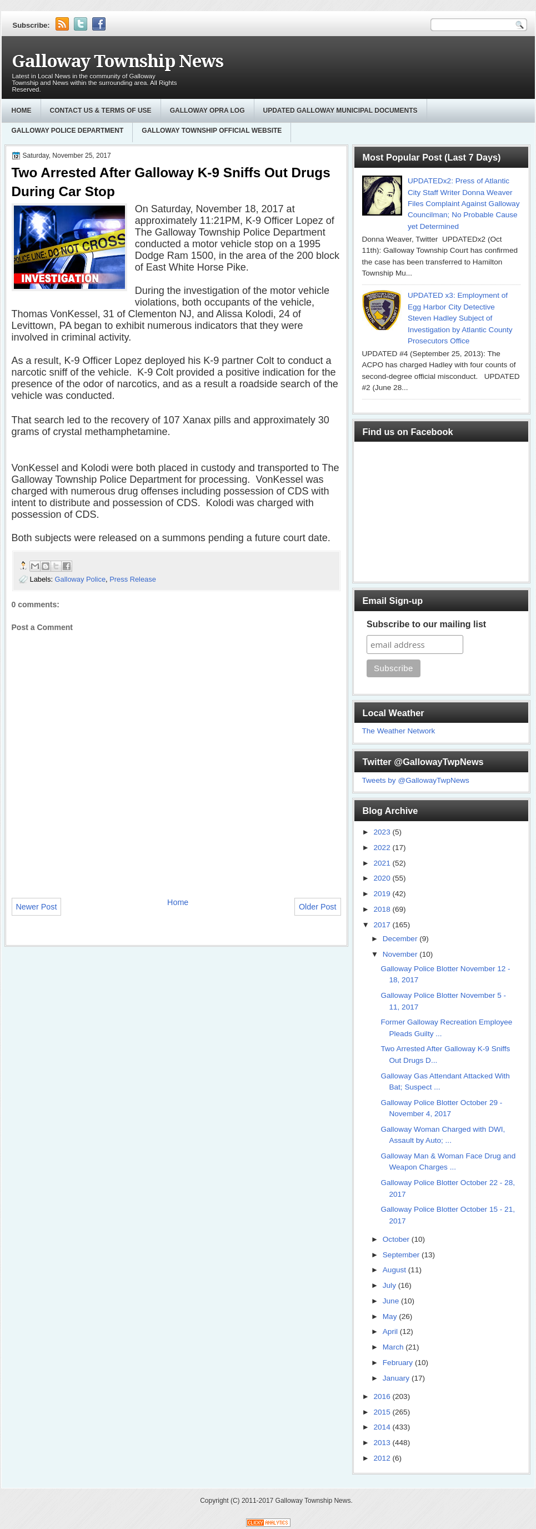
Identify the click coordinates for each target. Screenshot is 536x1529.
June (392, 1301)
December (401, 939)
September (402, 1255)
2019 (382, 894)
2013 (382, 1442)
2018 (382, 909)
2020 (382, 878)
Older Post (318, 906)
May (391, 1316)
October (397, 1239)
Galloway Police (80, 579)
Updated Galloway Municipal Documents (340, 110)
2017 (382, 925)
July (390, 1285)
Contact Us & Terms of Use (101, 110)
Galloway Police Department (68, 130)
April (391, 1331)
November (401, 954)
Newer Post (36, 906)
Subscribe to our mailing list (426, 624)
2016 (382, 1396)
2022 (382, 847)
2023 (382, 832)
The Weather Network (398, 731)
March (394, 1347)
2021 (382, 863)
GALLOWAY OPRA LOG (207, 110)
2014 (382, 1427)
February (399, 1362)
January (397, 1378)
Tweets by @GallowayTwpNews (415, 780)
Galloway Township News (117, 61)
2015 (382, 1412)
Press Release (132, 579)
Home (22, 110)
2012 (382, 1458)
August (395, 1270)
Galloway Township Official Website (212, 130)
